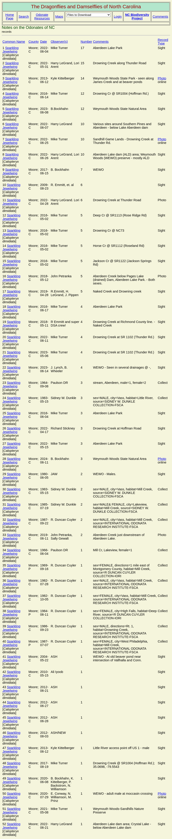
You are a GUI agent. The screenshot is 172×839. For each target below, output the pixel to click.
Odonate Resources (42, 16)
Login (118, 16)
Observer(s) (59, 41)
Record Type (163, 41)
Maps (59, 16)
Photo (162, 78)
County (33, 41)
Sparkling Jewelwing (10, 49)
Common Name (13, 41)
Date (43, 41)
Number (86, 41)
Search (24, 16)
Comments (160, 16)
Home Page (9, 16)
